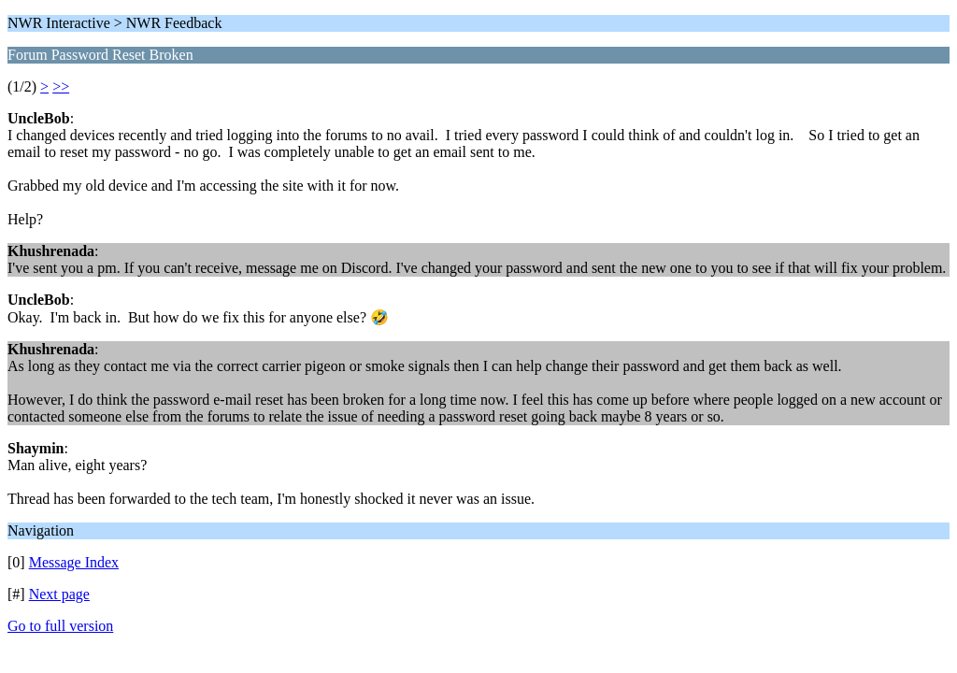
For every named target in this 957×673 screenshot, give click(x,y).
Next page (59, 594)
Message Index (74, 562)
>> (60, 86)
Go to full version (60, 626)
